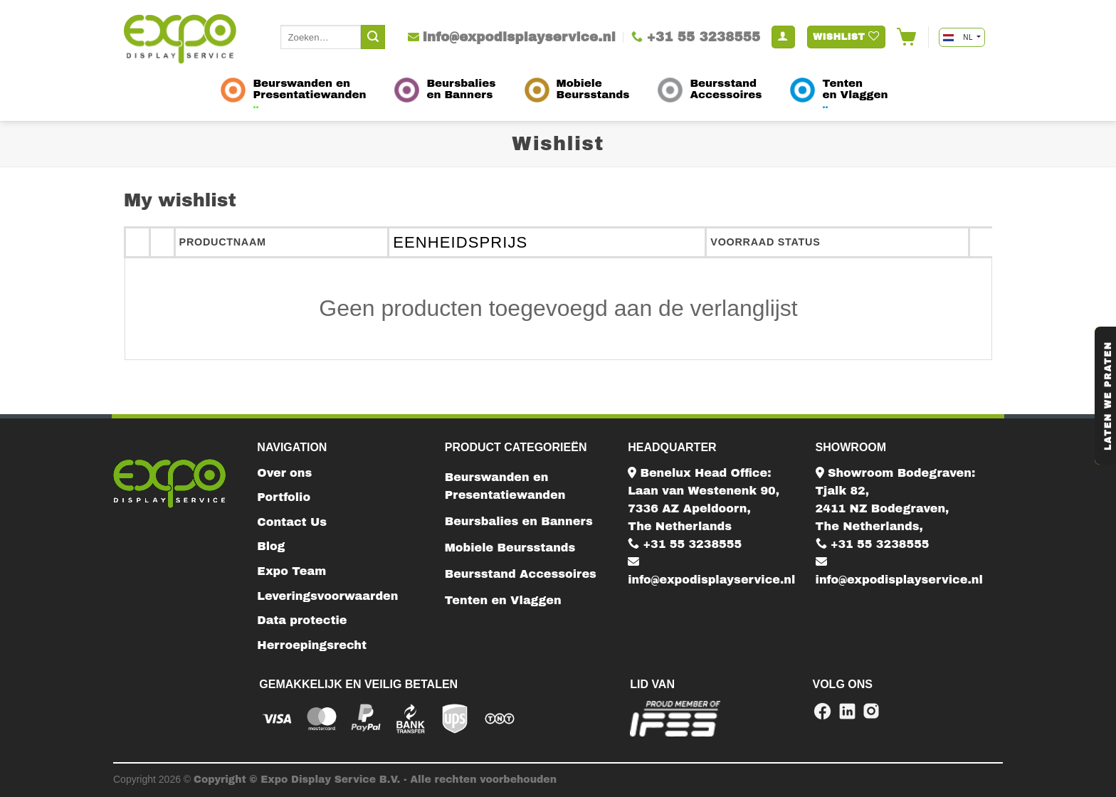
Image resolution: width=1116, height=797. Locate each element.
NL (958, 37)
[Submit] (373, 37)
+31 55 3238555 (685, 544)
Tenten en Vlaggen (503, 600)
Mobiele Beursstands (510, 548)
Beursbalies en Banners (519, 521)
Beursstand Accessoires (520, 574)
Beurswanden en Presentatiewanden (505, 486)
